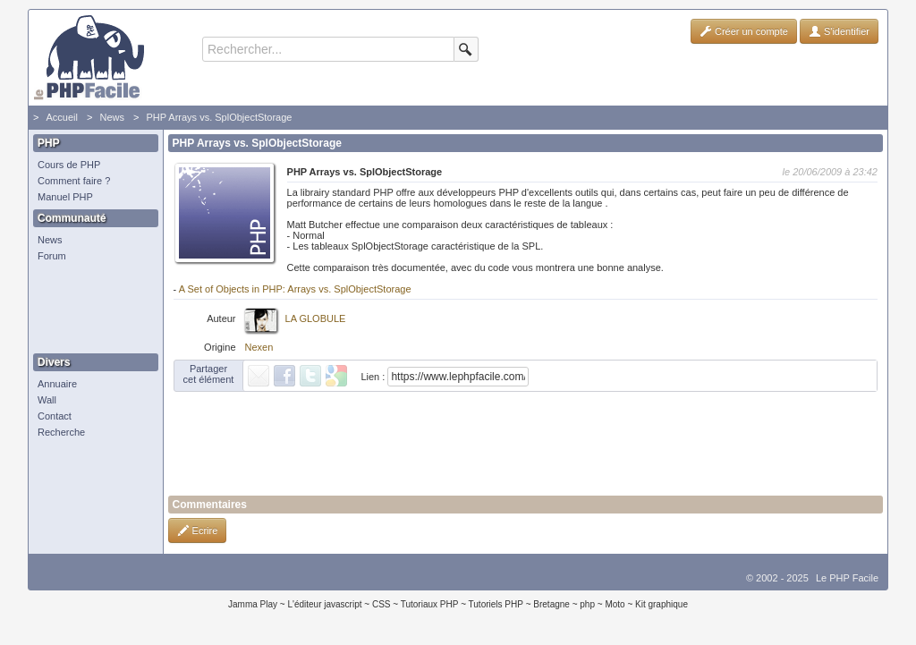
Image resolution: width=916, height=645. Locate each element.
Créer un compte (744, 31)
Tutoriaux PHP (430, 604)
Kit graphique (661, 604)
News (111, 117)
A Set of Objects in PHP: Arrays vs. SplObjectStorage (295, 289)
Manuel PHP (65, 196)
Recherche (61, 432)
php (587, 604)
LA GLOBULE (315, 318)
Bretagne (551, 604)
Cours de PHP (69, 164)
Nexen (259, 347)
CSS (381, 604)
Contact (55, 416)
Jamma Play (252, 604)
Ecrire (197, 530)
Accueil (61, 117)
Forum (52, 255)
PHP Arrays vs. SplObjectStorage (219, 117)
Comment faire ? (74, 180)
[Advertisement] (91, 308)
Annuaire (57, 383)
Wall (47, 400)
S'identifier (839, 31)
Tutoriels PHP (496, 604)
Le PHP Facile (847, 578)
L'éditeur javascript (324, 604)
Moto (614, 604)
